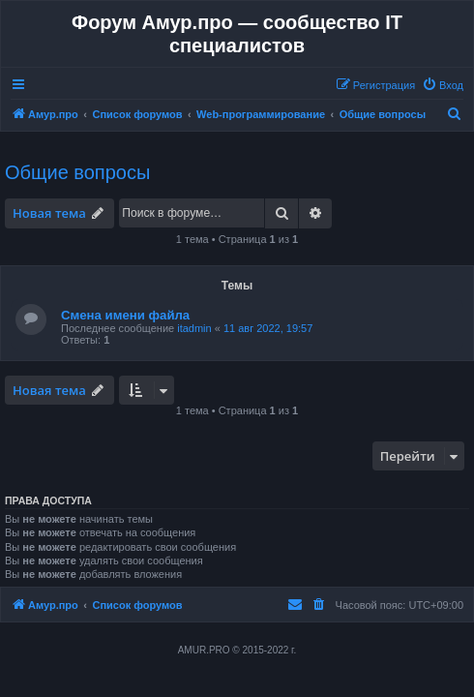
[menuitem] (442, 85)
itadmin (194, 328)
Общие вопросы (77, 172)
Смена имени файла (125, 315)
